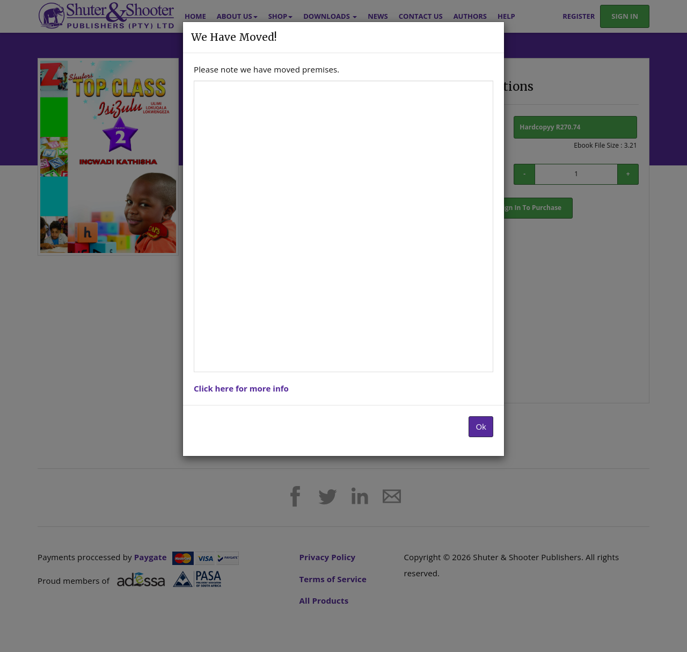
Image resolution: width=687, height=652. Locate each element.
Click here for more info (241, 388)
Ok (481, 426)
